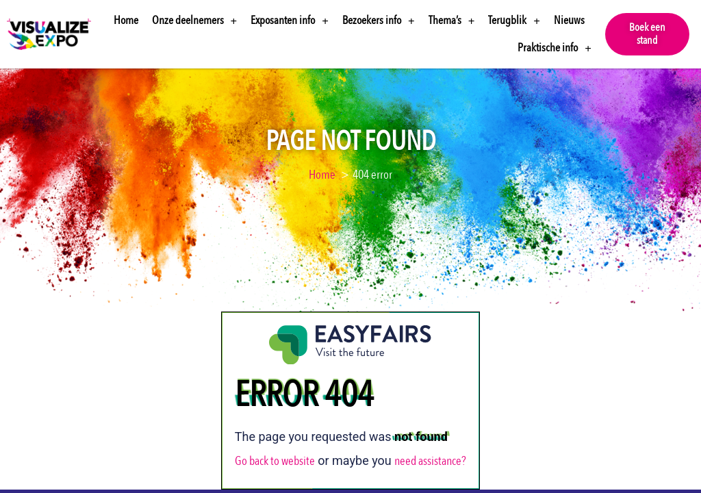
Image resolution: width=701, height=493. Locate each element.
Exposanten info (290, 21)
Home (126, 20)
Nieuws (569, 20)
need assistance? (430, 449)
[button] (647, 34)
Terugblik (514, 21)
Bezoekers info (378, 21)
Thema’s (452, 21)
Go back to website (275, 449)
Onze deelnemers (195, 21)
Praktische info (554, 48)
